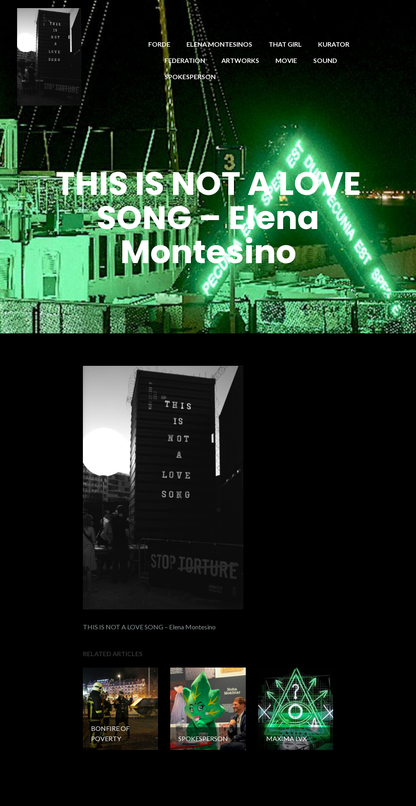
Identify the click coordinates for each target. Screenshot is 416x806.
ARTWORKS (240, 60)
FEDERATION (185, 60)
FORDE (159, 44)
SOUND (325, 60)
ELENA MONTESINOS (219, 44)
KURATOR (333, 44)
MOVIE (286, 60)
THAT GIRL (285, 44)
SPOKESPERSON (190, 76)
